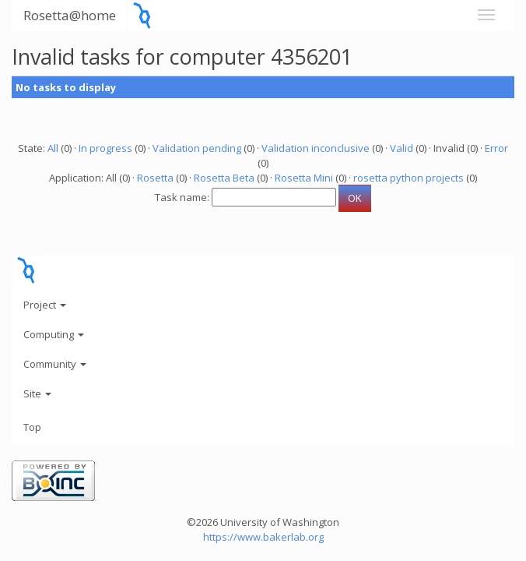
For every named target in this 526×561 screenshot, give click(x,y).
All (52, 148)
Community (54, 364)
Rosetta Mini (304, 178)
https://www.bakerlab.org (263, 537)
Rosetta (155, 178)
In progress (105, 148)
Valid (401, 148)
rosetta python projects (408, 178)
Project (44, 305)
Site (37, 393)
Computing (53, 334)
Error (496, 148)
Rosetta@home (69, 15)
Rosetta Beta (224, 178)
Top (32, 427)
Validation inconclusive (315, 148)
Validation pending (197, 148)
